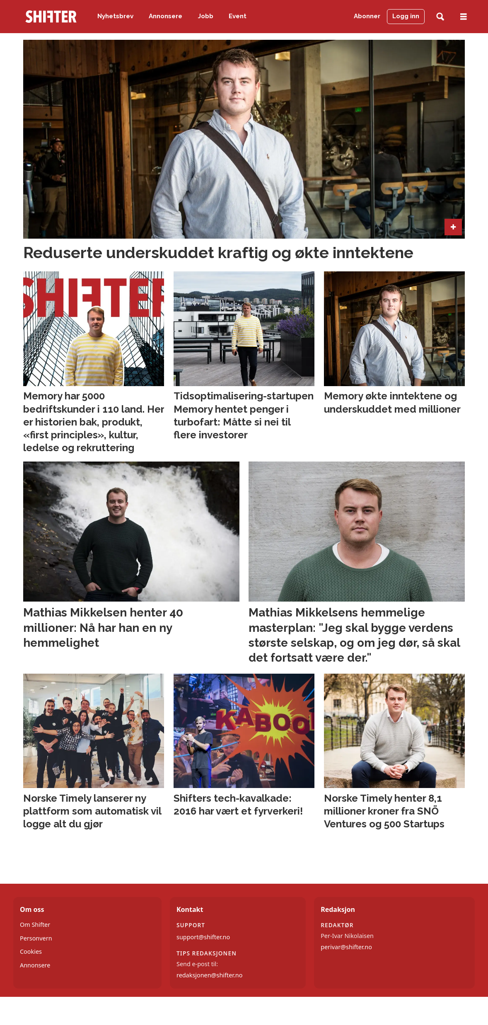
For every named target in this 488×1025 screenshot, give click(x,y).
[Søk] (440, 16)
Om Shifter (35, 924)
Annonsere (165, 16)
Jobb (205, 16)
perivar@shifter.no (346, 947)
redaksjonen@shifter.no (209, 975)
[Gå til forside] (51, 16)
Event (237, 16)
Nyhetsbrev (115, 16)
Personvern (36, 938)
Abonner (367, 16)
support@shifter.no (203, 937)
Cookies (31, 951)
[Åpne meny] (463, 16)
